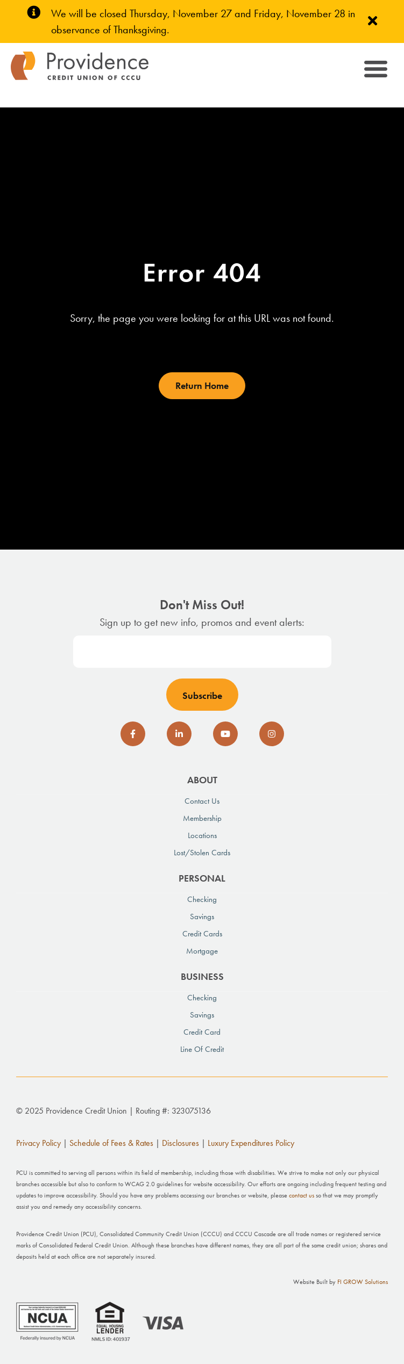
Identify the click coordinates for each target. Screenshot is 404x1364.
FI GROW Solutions (362, 1282)
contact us (301, 1195)
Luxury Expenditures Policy (251, 1143)
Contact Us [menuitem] (202, 801)
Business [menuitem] (202, 976)
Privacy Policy (38, 1143)
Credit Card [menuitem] (202, 1032)
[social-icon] (133, 733)
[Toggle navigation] (374, 71)
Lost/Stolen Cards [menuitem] (202, 852)
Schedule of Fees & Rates (111, 1143)
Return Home (202, 385)
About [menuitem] (202, 780)
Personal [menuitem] (202, 878)
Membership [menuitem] (202, 818)
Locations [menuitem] (202, 835)
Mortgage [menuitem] (202, 951)
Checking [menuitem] (202, 899)
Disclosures (180, 1143)
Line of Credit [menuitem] (202, 1049)
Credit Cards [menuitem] (202, 933)
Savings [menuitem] (202, 916)
